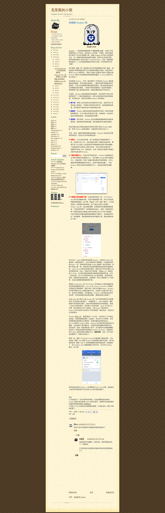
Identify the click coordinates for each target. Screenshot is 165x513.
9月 (56, 64)
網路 (52, 128)
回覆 (75, 430)
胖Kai (76, 424)
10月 (56, 61)
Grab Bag (53, 134)
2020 (54, 52)
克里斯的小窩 (61, 10)
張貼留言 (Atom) (79, 497)
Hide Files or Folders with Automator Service (57, 169)
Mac (52, 142)
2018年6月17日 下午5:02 (95, 439)
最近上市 (78, 316)
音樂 (52, 124)
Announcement (55, 130)
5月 (56, 86)
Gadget (53, 132)
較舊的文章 (110, 492)
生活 (52, 120)
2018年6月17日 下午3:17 (87, 424)
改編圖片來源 (91, 47)
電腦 (52, 126)
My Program (54, 146)
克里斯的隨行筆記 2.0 (57, 202)
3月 (56, 90)
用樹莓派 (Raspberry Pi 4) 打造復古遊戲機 (58, 163)
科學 (52, 122)
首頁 (91, 492)
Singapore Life (55, 148)
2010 (54, 111)
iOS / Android (55, 138)
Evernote (97, 55)
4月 (56, 88)
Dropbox (72, 51)
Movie (53, 144)
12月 (56, 59)
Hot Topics (54, 136)
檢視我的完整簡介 (56, 44)
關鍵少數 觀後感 (59, 79)
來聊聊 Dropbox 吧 (60, 81)
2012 (54, 106)
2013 (54, 104)
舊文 (102, 271)
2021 (54, 50)
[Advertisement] (57, 256)
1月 (56, 93)
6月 (56, 66)
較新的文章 (73, 492)
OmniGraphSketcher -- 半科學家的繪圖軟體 (60, 70)
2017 (54, 95)
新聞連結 (87, 404)
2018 (54, 57)
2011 (54, 109)
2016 (54, 97)
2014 (54, 102)
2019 (54, 54)
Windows (53, 150)
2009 (54, 113)
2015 (54, 100)
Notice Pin (60, 185)
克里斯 (55, 32)
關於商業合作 (58, 83)
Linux (52, 140)
